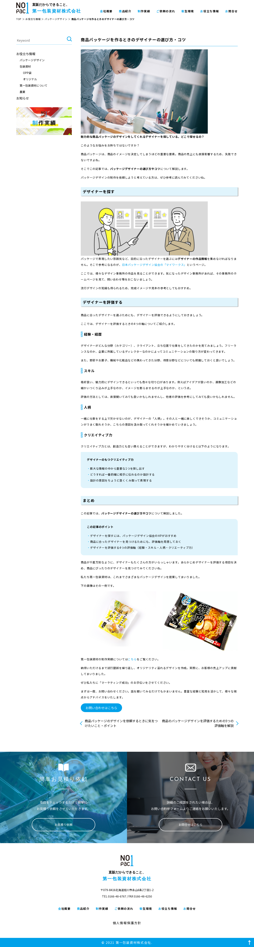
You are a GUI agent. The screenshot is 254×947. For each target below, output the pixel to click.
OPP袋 (27, 73)
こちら (132, 659)
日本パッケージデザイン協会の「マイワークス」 (154, 265)
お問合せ (231, 11)
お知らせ (22, 98)
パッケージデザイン (56, 19)
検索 (69, 40)
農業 (22, 92)
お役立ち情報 (209, 11)
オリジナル (30, 79)
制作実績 (144, 11)
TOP (18, 19)
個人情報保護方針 (127, 922)
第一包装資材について (33, 85)
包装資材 (25, 66)
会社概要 (106, 11)
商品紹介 (125, 11)
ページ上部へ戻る (249, 942)
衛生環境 (187, 11)
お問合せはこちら (190, 825)
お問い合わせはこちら (101, 707)
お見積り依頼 (63, 825)
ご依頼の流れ (165, 11)
